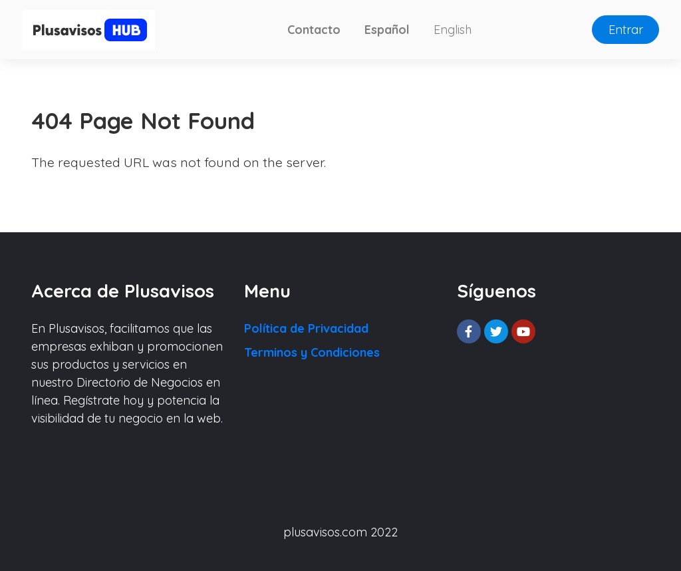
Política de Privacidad (306, 328)
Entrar (626, 29)
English (453, 29)
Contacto (313, 29)
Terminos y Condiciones (312, 352)
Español (387, 29)
